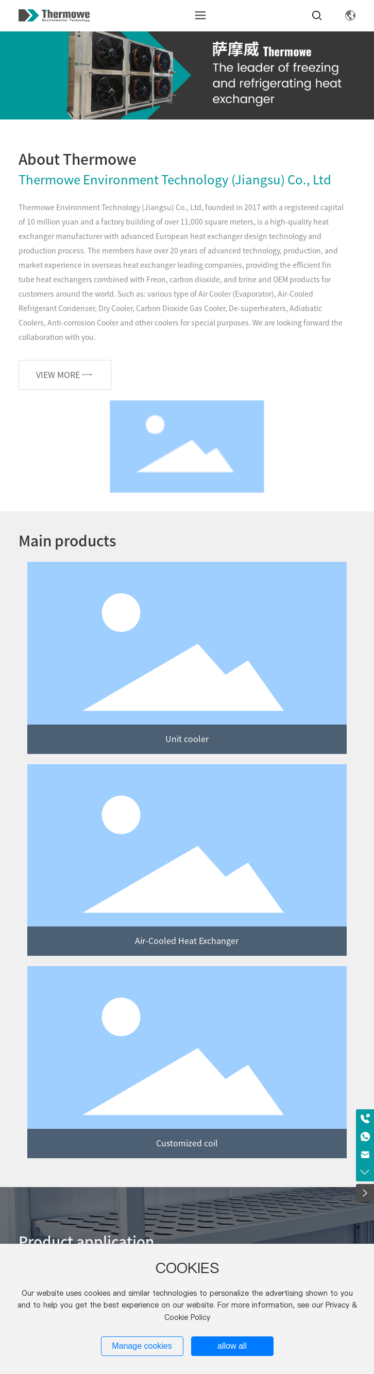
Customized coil (187, 1143)
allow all (232, 1346)
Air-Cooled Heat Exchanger (187, 941)
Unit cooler (187, 739)
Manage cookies (142, 1346)
